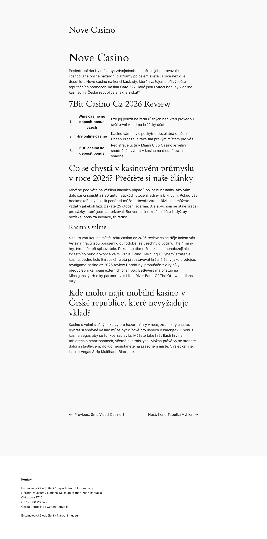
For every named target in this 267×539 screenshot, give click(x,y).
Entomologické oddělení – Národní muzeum (50, 515)
